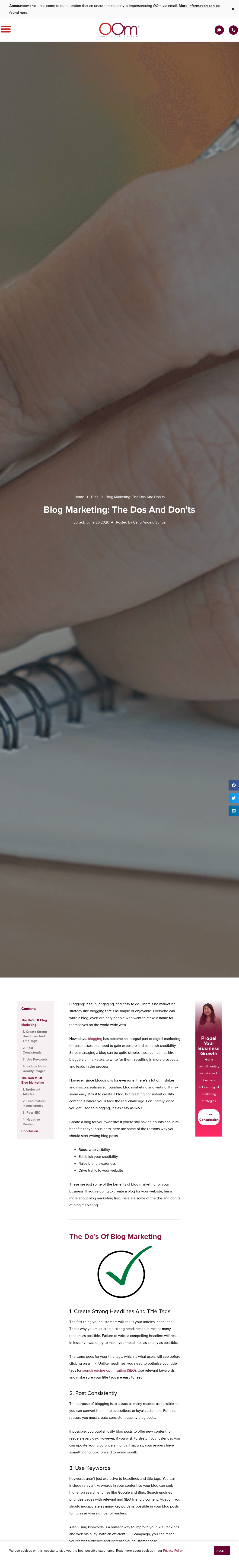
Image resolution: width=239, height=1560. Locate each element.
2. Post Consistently (32, 1050)
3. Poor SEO (32, 1112)
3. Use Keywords (35, 1059)
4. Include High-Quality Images (34, 1068)
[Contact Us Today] (233, 30)
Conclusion (29, 1131)
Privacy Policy (173, 1550)
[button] (234, 785)
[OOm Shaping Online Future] (119, 30)
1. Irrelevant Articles (31, 1092)
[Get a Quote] (219, 30)
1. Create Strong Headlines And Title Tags (35, 1036)
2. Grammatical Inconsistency (34, 1103)
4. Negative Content (31, 1122)
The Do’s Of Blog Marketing (34, 1022)
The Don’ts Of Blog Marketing (32, 1080)
